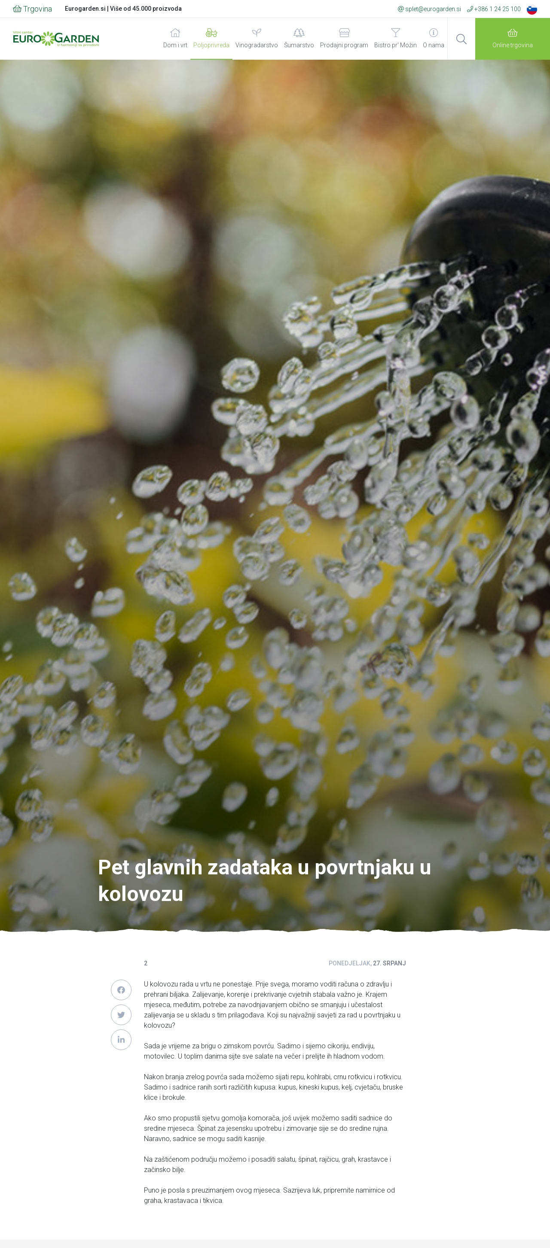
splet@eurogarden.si (429, 9)
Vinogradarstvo (256, 38)
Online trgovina (512, 38)
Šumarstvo (299, 38)
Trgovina (32, 8)
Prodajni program (344, 38)
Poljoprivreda (211, 38)
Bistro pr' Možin (395, 38)
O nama (433, 38)
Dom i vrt (175, 38)
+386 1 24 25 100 (494, 9)
